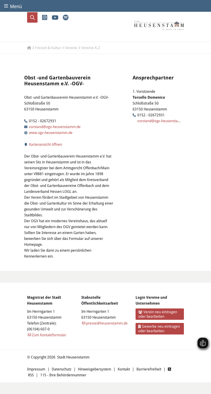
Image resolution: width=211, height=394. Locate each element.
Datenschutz (61, 369)
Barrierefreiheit (148, 369)
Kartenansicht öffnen (43, 144)
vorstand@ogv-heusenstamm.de (55, 126)
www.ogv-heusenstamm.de (51, 132)
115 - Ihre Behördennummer (63, 375)
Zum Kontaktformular (49, 334)
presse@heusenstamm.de (107, 323)
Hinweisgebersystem (94, 369)
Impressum (36, 369)
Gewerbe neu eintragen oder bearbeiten (159, 328)
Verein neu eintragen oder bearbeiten (157, 314)
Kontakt (124, 369)
